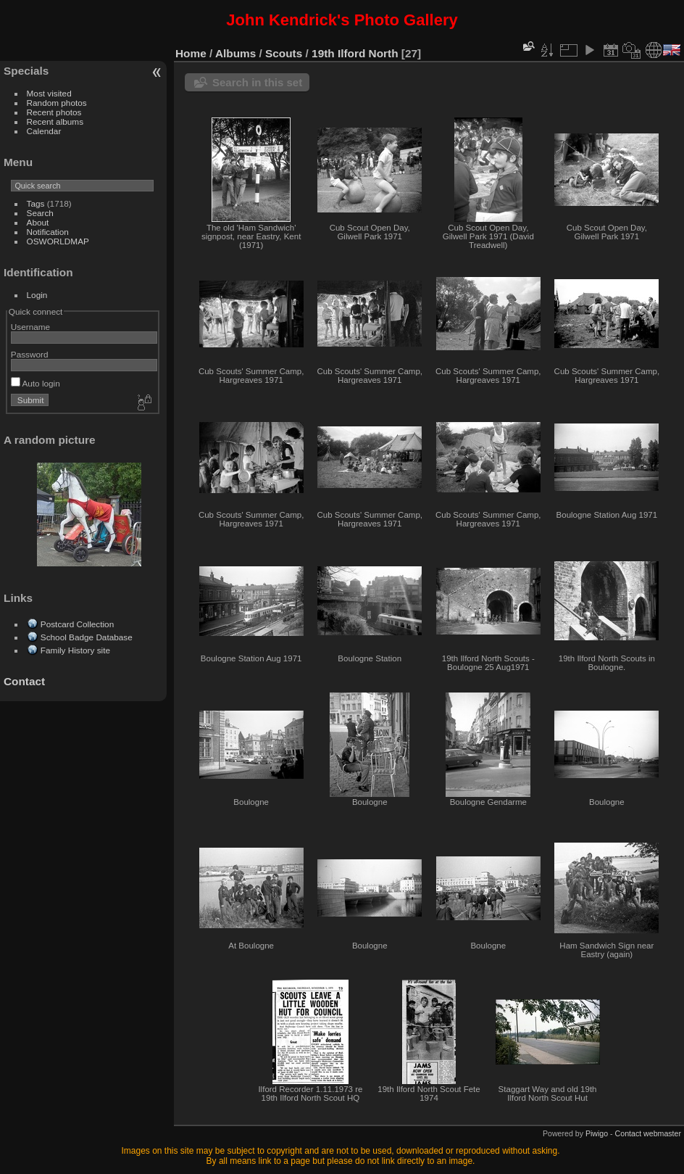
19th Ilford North (355, 53)
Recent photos (54, 112)
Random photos (57, 102)
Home (191, 53)
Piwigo (596, 1133)
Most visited (49, 93)
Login (37, 294)
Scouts (283, 53)
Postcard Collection (77, 624)
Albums (235, 53)
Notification (48, 231)
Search (40, 213)
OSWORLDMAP (58, 241)
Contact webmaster (648, 1133)
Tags (36, 203)
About (38, 222)
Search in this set (257, 82)
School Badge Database (87, 637)
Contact (24, 681)
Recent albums (55, 121)
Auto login (35, 383)
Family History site (75, 650)
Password (30, 354)
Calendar (44, 131)
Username (30, 326)
